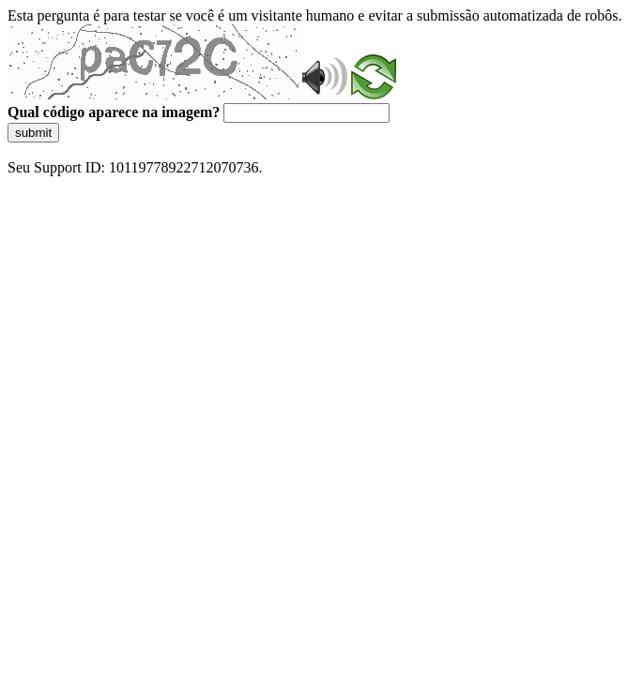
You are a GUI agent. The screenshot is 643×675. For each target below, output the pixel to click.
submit (33, 133)
